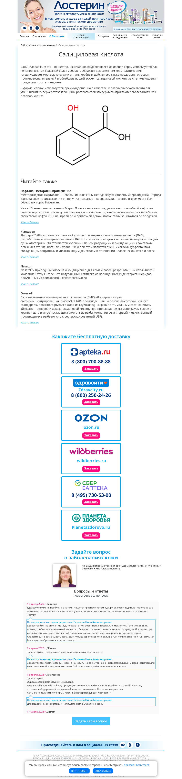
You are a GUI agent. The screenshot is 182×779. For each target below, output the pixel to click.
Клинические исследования (120, 36)
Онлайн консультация (81, 36)
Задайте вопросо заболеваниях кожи (91, 554)
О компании (39, 36)
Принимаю (79, 771)
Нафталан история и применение (46, 191)
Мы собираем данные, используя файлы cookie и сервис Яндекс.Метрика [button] (89, 765)
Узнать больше (30, 222)
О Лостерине (57, 36)
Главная (24, 36)
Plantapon (28, 231)
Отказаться (103, 771)
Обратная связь (157, 36)
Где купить (103, 36)
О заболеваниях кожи (140, 36)
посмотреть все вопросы (91, 595)
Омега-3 (27, 293)
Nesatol (26, 266)
